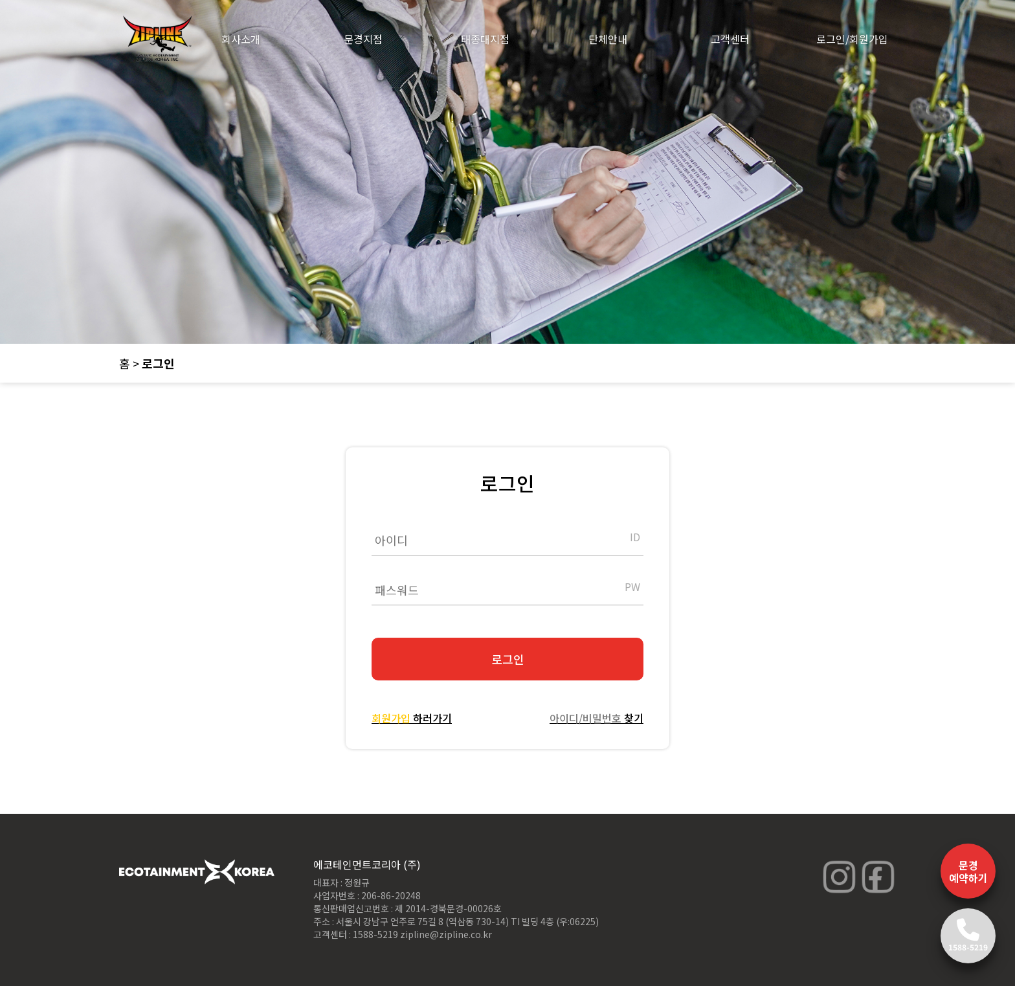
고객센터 (730, 39)
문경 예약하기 (968, 871)
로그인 (507, 659)
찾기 (596, 718)
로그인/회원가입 (852, 39)
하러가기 (412, 718)
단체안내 (607, 39)
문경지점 (363, 39)
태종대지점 (485, 39)
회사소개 (240, 39)
